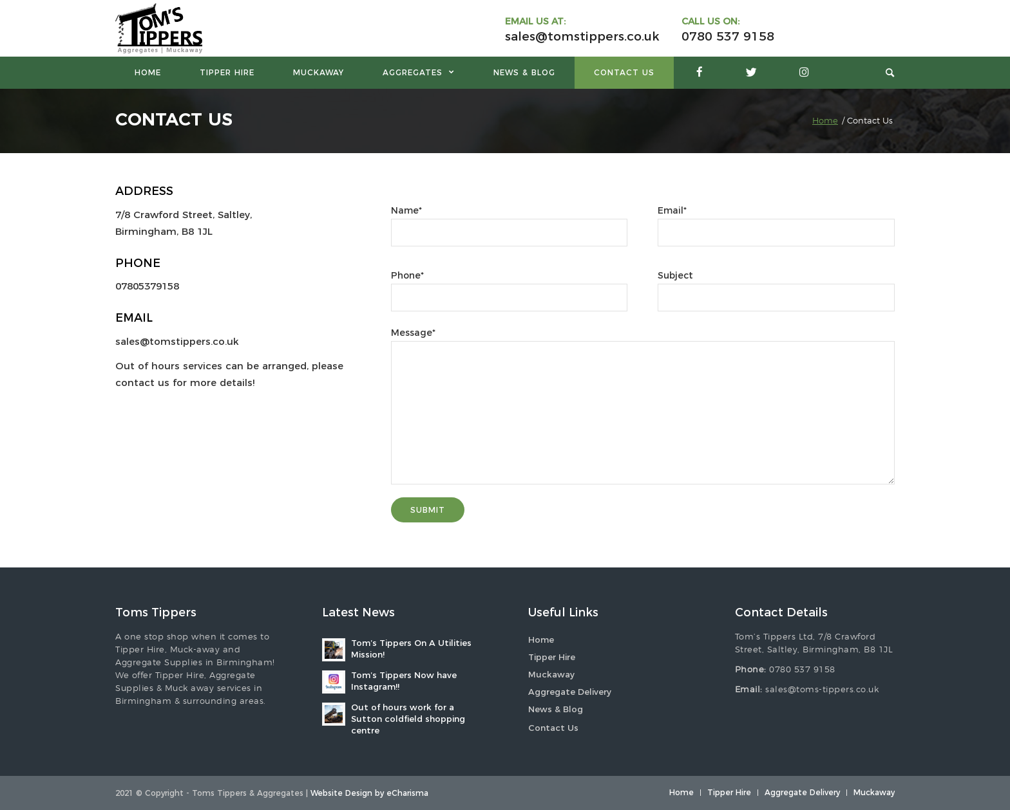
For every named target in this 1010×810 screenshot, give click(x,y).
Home (541, 639)
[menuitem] (147, 73)
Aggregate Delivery (569, 691)
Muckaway (551, 674)
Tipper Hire (551, 657)
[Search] (880, 73)
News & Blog (555, 709)
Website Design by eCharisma (369, 793)
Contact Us (174, 119)
